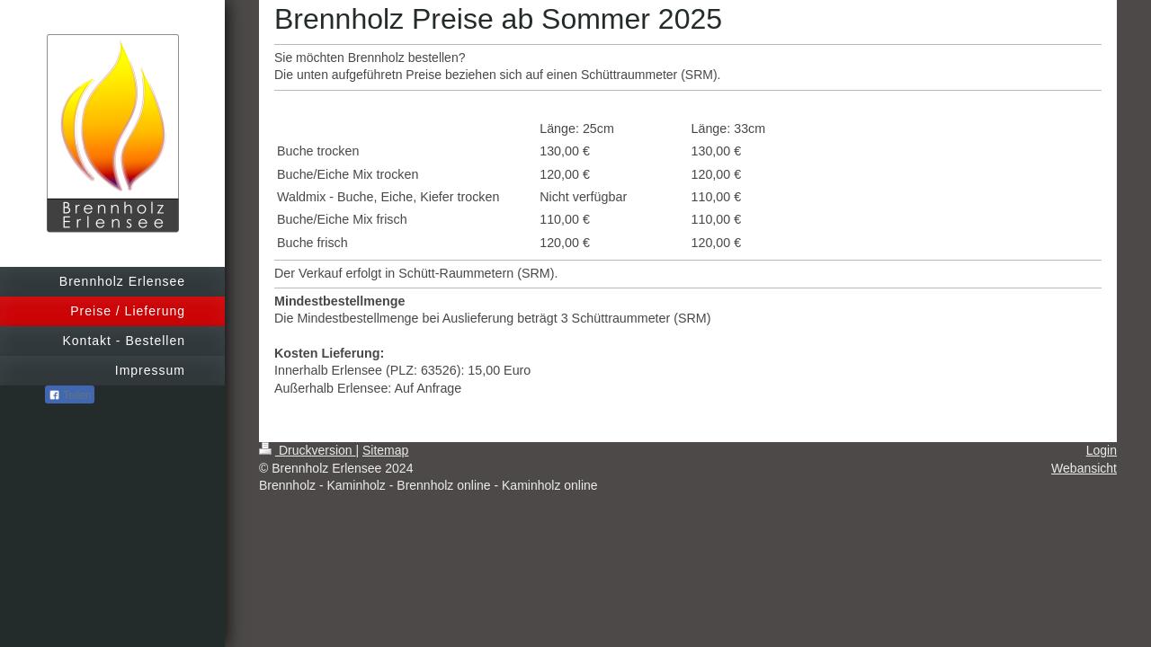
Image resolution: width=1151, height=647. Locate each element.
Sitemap (385, 450)
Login (1101, 450)
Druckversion (307, 450)
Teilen (70, 395)
